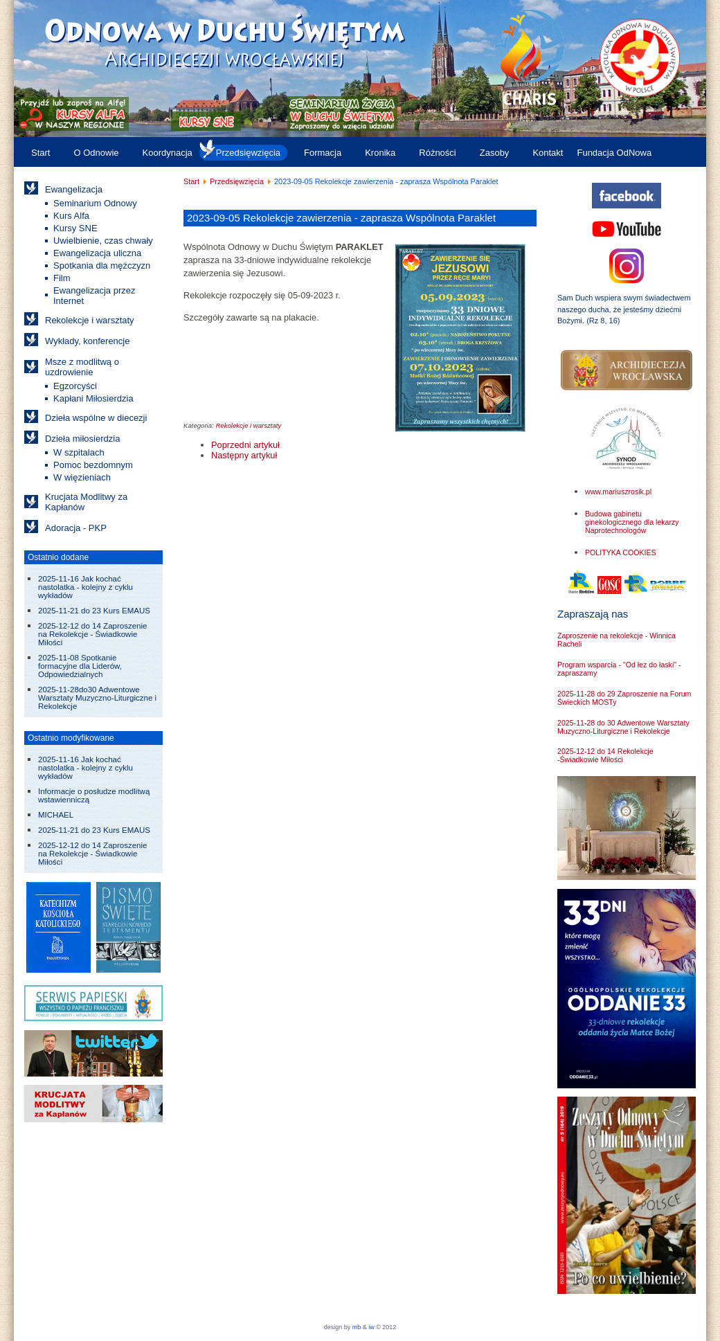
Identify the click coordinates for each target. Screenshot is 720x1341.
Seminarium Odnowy (95, 203)
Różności (437, 152)
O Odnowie (95, 152)
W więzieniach (82, 477)
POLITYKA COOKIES (620, 552)
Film (62, 278)
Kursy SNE (75, 228)
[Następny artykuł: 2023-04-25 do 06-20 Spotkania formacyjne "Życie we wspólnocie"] (244, 455)
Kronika (380, 152)
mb (356, 1327)
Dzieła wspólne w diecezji (96, 418)
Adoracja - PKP (76, 528)
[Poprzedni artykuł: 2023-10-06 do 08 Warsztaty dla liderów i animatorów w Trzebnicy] (245, 445)
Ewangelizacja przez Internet (94, 295)
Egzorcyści (75, 386)
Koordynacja (167, 152)
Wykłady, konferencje (87, 341)
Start (40, 152)
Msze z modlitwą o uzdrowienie (82, 367)
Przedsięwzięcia (248, 152)
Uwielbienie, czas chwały (103, 240)
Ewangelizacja (73, 189)
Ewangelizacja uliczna (97, 253)
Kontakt (547, 152)
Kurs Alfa (71, 215)
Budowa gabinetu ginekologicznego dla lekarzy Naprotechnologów (632, 522)
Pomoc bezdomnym (93, 465)
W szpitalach (79, 452)
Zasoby (495, 152)
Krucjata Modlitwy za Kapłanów (86, 502)
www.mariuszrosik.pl (618, 491)
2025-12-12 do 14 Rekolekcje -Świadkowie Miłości (605, 755)
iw (371, 1327)
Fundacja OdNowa (614, 152)
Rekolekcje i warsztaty (89, 320)
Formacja (322, 152)
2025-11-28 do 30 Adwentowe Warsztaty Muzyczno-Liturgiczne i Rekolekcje (623, 727)
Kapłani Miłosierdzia (93, 398)
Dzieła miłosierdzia (82, 438)
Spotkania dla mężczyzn (101, 265)
